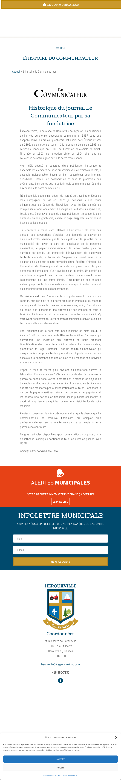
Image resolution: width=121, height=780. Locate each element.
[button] (116, 737)
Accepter (61, 758)
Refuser (60, 767)
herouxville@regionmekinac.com (60, 664)
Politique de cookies (50, 775)
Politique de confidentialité (67, 775)
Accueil (16, 72)
